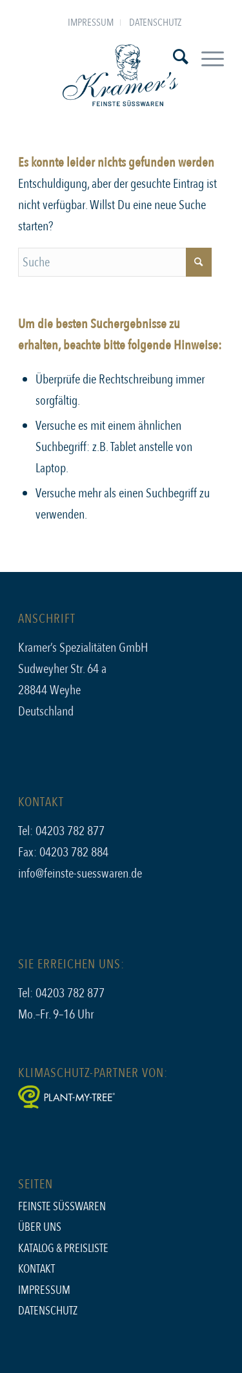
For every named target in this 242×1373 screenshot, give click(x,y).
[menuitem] (91, 22)
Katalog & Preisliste (63, 1248)
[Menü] (206, 57)
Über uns (39, 1227)
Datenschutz (155, 22)
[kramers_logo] (121, 76)
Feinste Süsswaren (62, 1207)
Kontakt (36, 1269)
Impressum (91, 22)
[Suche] (174, 57)
